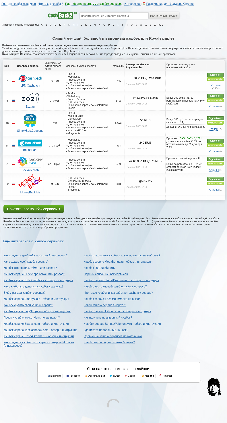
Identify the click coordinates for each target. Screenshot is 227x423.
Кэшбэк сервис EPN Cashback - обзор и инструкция (38, 280)
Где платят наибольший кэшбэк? (106, 329)
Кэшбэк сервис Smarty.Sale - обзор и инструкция (36, 298)
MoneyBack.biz (30, 192)
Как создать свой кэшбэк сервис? (26, 261)
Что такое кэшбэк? (50, 3)
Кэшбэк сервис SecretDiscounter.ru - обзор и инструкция (121, 280)
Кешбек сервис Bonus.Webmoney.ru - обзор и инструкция (122, 323)
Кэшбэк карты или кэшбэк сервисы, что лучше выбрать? (122, 255)
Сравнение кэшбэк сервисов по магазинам (113, 336)
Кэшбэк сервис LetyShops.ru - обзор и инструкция (37, 311)
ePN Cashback (30, 85)
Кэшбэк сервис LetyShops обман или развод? (34, 274)
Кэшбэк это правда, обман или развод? (30, 267)
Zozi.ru (30, 106)
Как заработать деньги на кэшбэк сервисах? (33, 286)
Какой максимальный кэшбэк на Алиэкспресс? (115, 286)
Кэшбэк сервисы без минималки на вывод (112, 298)
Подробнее (215, 75)
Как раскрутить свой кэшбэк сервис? (28, 305)
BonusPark (30, 149)
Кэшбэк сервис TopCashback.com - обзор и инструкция (40, 329)
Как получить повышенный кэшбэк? (108, 317)
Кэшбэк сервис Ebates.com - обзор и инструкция (36, 323)
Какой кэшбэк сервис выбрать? (105, 305)
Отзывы (215, 85)
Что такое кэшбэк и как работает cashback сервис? (118, 292)
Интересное (132, 3)
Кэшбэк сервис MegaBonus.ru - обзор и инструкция (118, 261)
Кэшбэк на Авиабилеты (99, 267)
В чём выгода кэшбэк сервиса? (25, 292)
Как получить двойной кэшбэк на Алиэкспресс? (36, 255)
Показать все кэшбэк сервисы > (34, 209)
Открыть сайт (215, 79)
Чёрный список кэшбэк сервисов (106, 274)
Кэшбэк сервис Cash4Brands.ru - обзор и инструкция (39, 336)
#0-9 (161, 24)
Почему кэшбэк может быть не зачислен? (32, 317)
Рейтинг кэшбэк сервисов (18, 3)
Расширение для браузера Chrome (170, 3)
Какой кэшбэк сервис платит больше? (109, 342)
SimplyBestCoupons (30, 130)
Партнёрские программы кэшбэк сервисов (93, 3)
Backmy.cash (30, 170)
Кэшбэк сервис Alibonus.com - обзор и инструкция (117, 311)
